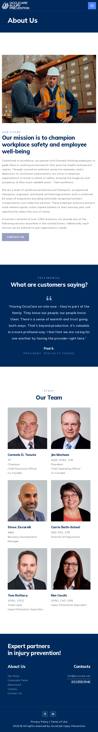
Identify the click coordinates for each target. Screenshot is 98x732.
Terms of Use (59, 721)
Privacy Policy (39, 721)
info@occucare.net (78, 675)
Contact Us (15, 237)
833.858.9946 (80, 682)
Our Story (14, 675)
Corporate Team (18, 680)
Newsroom (14, 684)
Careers (12, 689)
